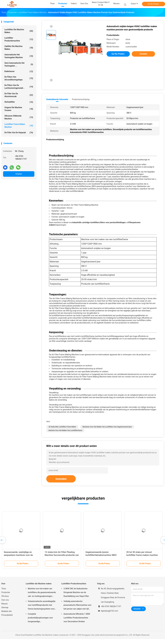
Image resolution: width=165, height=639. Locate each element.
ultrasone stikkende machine (18, 117)
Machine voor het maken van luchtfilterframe (65, 430)
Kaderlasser (18, 71)
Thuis (3, 589)
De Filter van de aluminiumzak (18, 94)
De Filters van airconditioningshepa (18, 78)
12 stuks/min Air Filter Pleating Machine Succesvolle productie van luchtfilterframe (62, 555)
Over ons (5, 600)
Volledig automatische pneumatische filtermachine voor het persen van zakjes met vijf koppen (77, 605)
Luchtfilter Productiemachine (18, 39)
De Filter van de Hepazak (18, 132)
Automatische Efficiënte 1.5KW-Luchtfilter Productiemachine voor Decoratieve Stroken (77, 618)
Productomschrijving (80, 99)
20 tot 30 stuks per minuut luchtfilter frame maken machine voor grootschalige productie (142, 555)
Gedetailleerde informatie (57, 99)
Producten (5, 592)
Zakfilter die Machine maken (18, 47)
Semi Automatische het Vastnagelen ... (18, 64)
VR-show (5, 596)
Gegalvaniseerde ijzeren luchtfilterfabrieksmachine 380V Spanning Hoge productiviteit (101, 555)
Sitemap (4, 607)
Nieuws (4, 604)
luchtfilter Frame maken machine (18, 125)
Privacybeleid (7, 615)
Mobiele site (6, 611)
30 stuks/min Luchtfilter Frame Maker (62, 427)
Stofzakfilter (18, 102)
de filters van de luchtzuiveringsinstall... (18, 86)
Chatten (18, 174)
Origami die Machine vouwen (18, 108)
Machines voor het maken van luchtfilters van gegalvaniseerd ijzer (107, 427)
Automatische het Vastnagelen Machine (18, 56)
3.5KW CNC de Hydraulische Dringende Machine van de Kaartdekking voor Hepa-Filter (76, 592)
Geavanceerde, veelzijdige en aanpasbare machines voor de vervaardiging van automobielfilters (21, 555)
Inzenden (61, 478)
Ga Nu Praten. (153, 4)
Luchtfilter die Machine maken (18, 30)
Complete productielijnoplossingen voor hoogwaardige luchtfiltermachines (40, 618)
